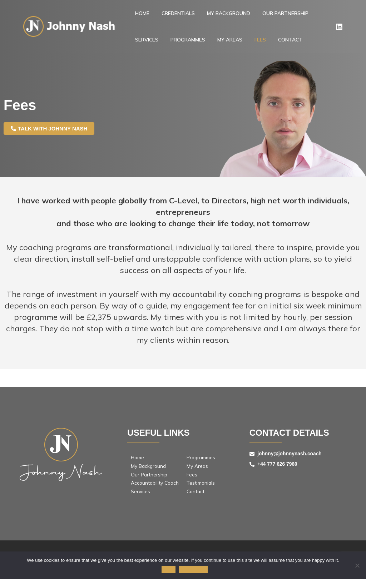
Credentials (168, 15)
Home (139, 15)
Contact (232, 46)
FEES (208, 46)
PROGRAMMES (149, 46)
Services (303, 15)
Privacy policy (193, 570)
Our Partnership (263, 15)
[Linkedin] (339, 31)
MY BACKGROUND (212, 15)
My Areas (184, 46)
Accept (169, 570)
